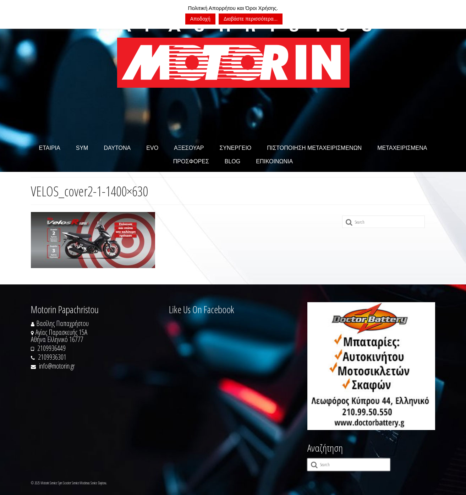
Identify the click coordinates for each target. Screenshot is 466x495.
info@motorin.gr (53, 366)
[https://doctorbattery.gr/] (371, 366)
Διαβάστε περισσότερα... (251, 19)
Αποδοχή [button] (200, 19)
